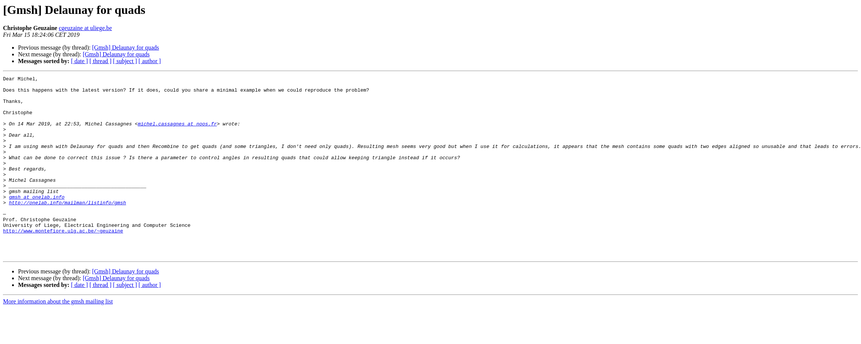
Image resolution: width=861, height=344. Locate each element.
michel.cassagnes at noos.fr (177, 133)
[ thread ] (100, 61)
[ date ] (79, 61)
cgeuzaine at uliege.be (85, 28)
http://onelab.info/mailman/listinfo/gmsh (67, 228)
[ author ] (150, 61)
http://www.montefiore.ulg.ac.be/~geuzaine (63, 262)
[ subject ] (125, 61)
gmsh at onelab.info (37, 221)
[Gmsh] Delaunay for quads (125, 47)
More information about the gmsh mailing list (58, 337)
